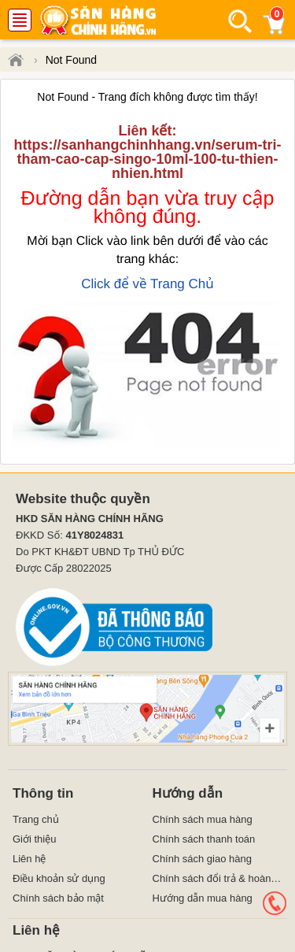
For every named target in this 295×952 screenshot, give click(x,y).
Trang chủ (36, 819)
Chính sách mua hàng (203, 819)
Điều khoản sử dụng (59, 878)
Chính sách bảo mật (58, 898)
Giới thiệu (34, 839)
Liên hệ (29, 859)
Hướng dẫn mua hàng (203, 898)
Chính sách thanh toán (204, 839)
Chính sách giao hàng (202, 859)
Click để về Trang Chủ (147, 283)
